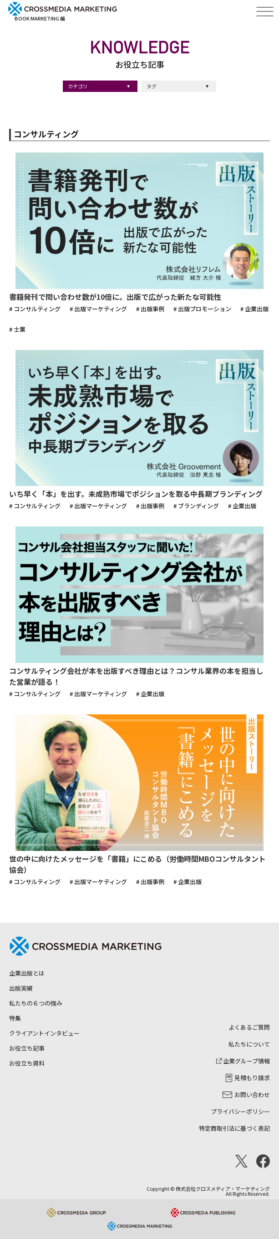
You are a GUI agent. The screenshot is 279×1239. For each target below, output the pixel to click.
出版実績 (21, 988)
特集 (15, 1018)
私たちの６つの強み (35, 1003)
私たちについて (249, 1044)
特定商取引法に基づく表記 (234, 1128)
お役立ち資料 (27, 1063)
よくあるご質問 (249, 1027)
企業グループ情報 (243, 1061)
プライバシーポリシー (240, 1111)
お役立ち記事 (27, 1048)
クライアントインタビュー (44, 1033)
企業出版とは (27, 973)
